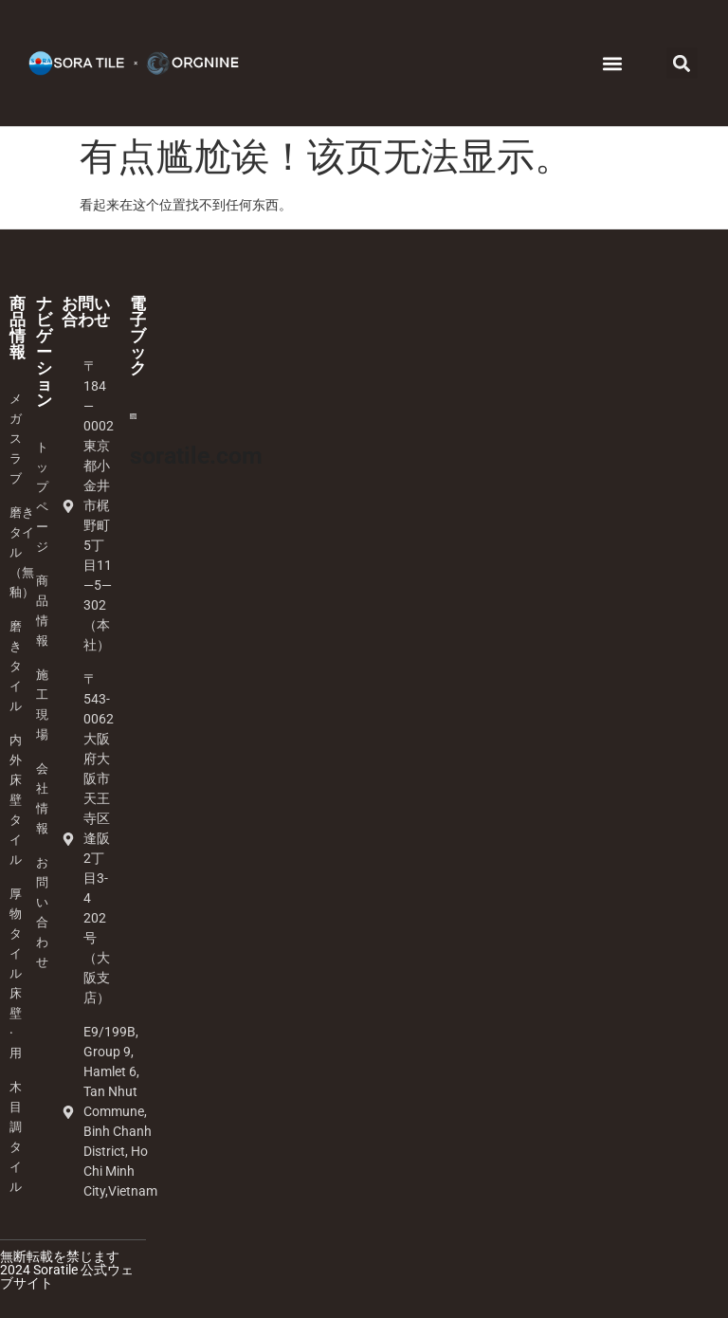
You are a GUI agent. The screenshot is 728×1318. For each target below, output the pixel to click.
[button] (612, 63)
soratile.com (196, 455)
